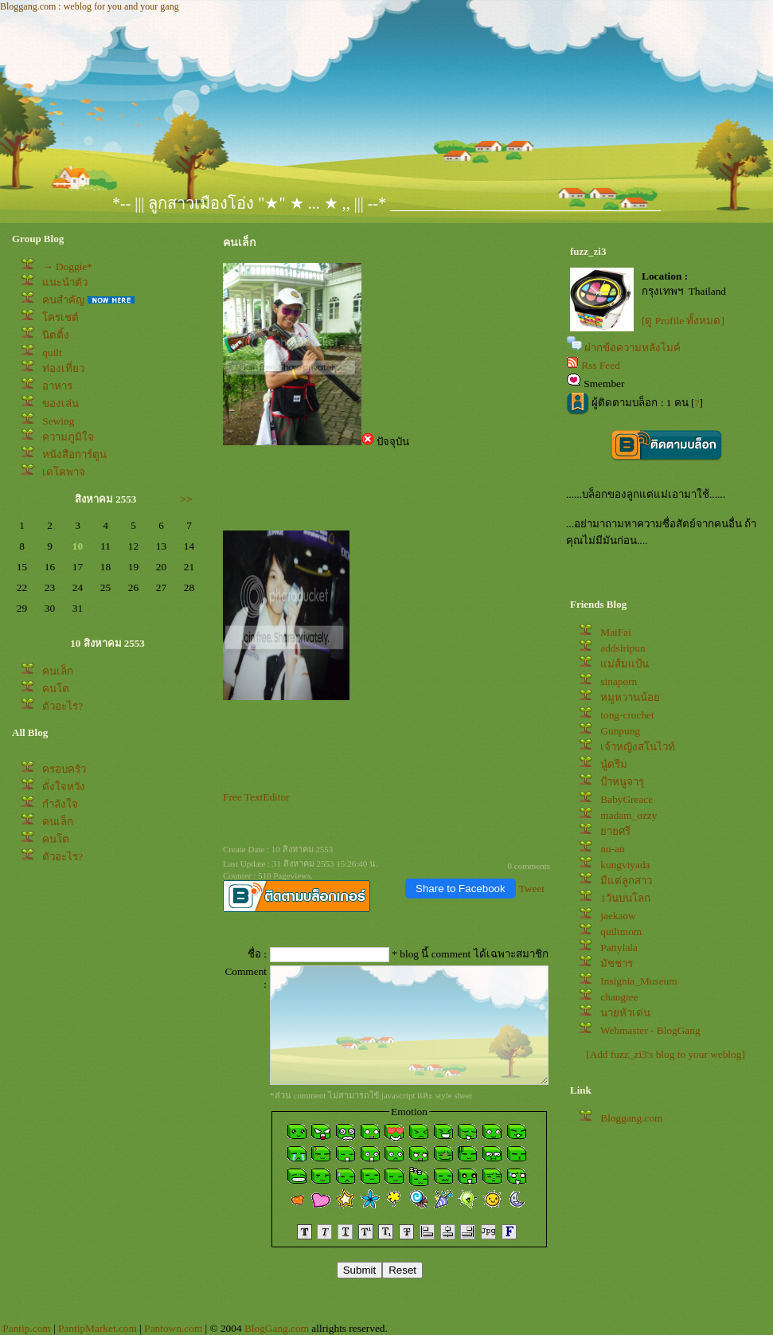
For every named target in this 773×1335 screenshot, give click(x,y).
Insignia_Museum (638, 981)
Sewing (58, 421)
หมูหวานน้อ (630, 697)
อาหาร (57, 386)
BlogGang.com (276, 1328)
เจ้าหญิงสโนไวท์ (637, 747)
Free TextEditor (256, 797)
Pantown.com (173, 1328)
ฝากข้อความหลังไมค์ (632, 348)
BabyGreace (626, 799)
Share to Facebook (461, 889)
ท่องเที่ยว (63, 368)
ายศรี (615, 831)
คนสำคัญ (63, 300)
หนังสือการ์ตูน (74, 454)
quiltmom (621, 932)
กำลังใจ (60, 804)
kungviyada (625, 865)
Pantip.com (26, 1328)
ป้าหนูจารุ (622, 782)
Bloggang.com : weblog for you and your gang (89, 6)
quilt (51, 352)
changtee (619, 997)
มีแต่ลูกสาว (626, 881)
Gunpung (620, 731)
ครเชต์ (60, 317)
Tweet (532, 889)
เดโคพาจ (63, 472)
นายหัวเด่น (625, 1013)
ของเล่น (60, 403)
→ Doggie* (67, 266)
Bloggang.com (631, 1118)
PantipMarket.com (97, 1328)
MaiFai (615, 632)
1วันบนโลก (625, 898)
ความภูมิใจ (68, 437)
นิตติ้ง (55, 335)
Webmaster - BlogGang (650, 1030)
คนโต (55, 689)
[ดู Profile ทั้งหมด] (683, 321)
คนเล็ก (57, 671)
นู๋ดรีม (613, 764)
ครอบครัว (64, 769)
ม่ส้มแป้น (624, 664)
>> (187, 499)
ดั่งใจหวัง (63, 787)
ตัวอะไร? (62, 706)
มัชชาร (616, 963)
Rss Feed (600, 365)
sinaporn (618, 681)
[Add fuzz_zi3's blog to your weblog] (665, 1054)
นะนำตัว (65, 282)
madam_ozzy (628, 815)
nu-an (612, 849)
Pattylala (619, 947)
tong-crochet (627, 715)
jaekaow (617, 916)
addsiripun (622, 648)
